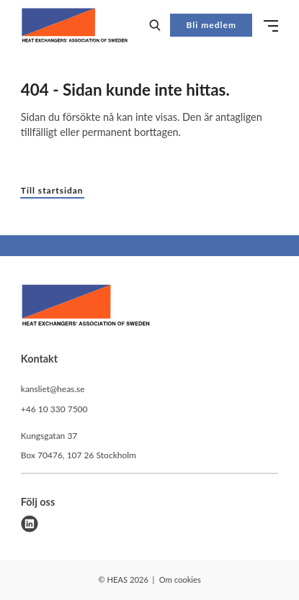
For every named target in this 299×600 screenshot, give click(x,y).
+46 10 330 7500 (54, 409)
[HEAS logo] (86, 307)
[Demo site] (74, 25)
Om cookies (180, 579)
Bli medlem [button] (211, 24)
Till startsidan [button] (52, 190)
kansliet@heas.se (53, 388)
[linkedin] (29, 523)
